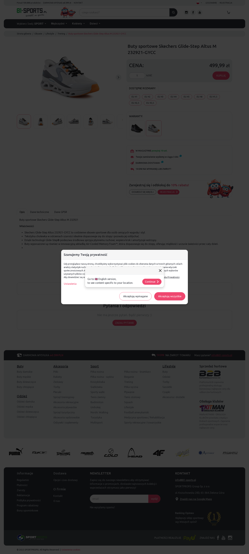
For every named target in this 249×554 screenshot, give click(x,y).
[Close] (160, 270)
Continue (152, 281)
